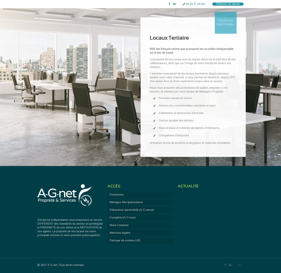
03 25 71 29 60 (195, 4)
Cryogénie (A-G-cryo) (122, 217)
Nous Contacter (119, 225)
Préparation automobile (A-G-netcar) (131, 210)
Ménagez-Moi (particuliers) (126, 202)
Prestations (116, 194)
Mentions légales (119, 233)
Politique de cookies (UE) (124, 240)
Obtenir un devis (228, 4)
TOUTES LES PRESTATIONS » (226, 23)
